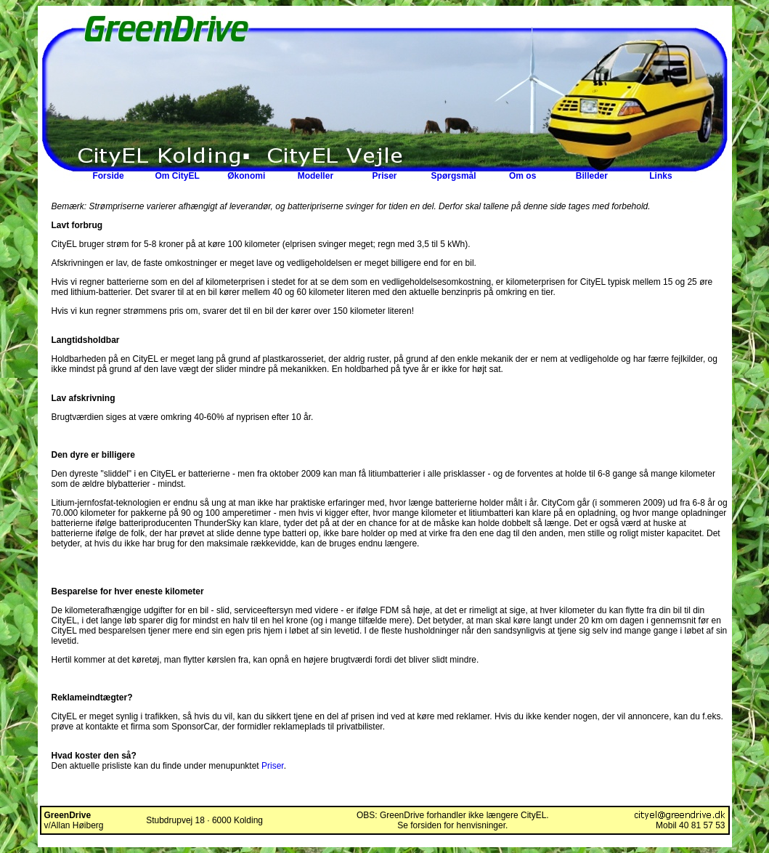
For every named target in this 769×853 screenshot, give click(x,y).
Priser (384, 176)
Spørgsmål (453, 176)
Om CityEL (177, 176)
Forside (107, 176)
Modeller (315, 176)
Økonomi (246, 176)
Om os (522, 176)
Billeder (592, 176)
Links (660, 176)
